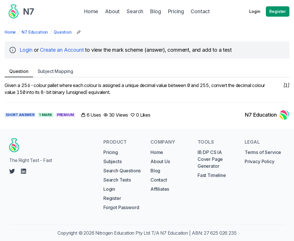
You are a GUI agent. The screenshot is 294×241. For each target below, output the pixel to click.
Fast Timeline (212, 175)
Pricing (110, 152)
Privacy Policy (259, 161)
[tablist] (147, 71)
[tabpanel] (147, 89)
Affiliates (159, 189)
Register (277, 11)
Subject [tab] (55, 71)
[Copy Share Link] (78, 32)
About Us (160, 161)
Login (254, 11)
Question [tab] (18, 71)
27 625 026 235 (220, 233)
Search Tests (117, 180)
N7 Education (35, 32)
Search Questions (122, 170)
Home (10, 32)
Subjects (112, 161)
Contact (158, 180)
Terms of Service (263, 152)
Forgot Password (121, 207)
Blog (155, 170)
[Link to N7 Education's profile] (267, 115)
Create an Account (62, 50)
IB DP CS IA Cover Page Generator (210, 159)
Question (63, 32)
